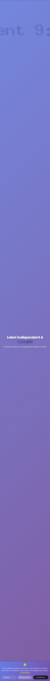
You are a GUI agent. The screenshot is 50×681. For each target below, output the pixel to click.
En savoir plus (25, 673)
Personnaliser (24, 677)
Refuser (6, 677)
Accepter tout (40, 677)
